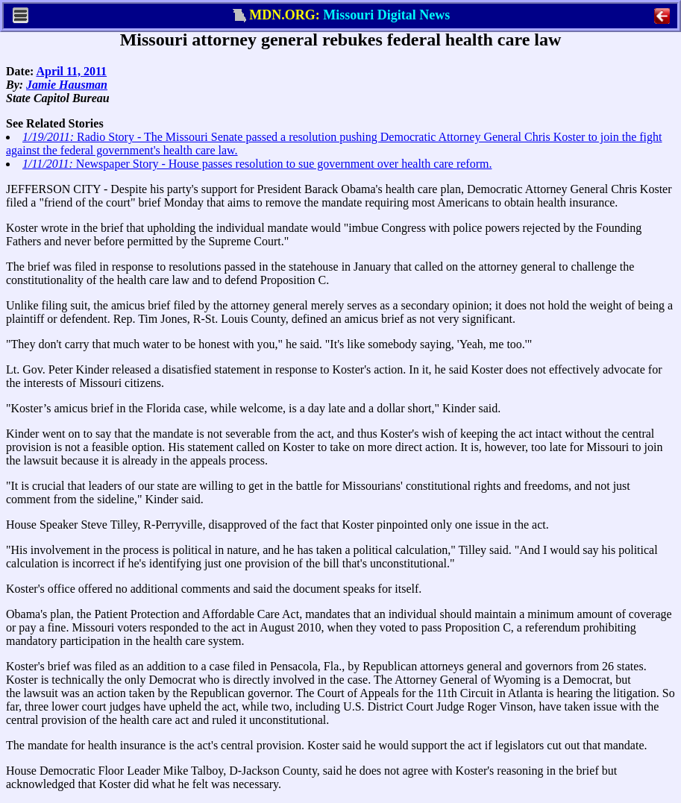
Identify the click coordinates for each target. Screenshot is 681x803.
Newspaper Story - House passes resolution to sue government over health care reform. (257, 163)
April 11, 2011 (71, 71)
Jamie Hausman (66, 84)
